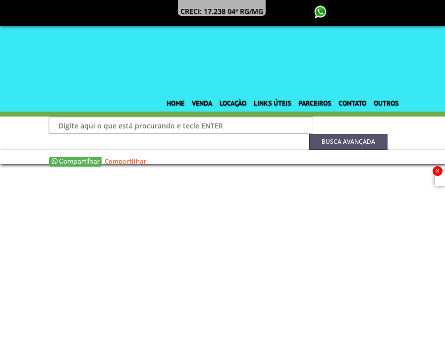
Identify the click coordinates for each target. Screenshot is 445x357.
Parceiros (314, 103)
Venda (202, 103)
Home (175, 103)
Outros (386, 103)
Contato (352, 103)
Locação (233, 103)
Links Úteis (272, 103)
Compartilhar (126, 161)
